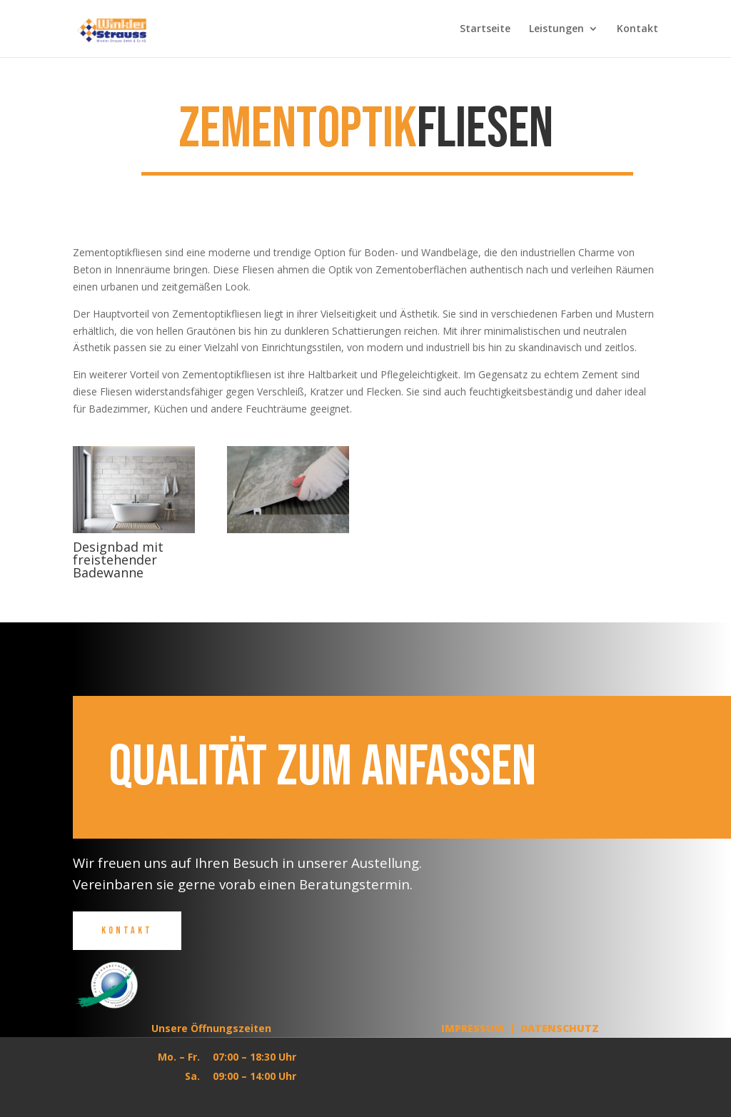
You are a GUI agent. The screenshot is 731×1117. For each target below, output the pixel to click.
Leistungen (556, 29)
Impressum (472, 1028)
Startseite (485, 29)
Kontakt (637, 29)
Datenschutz (559, 1028)
